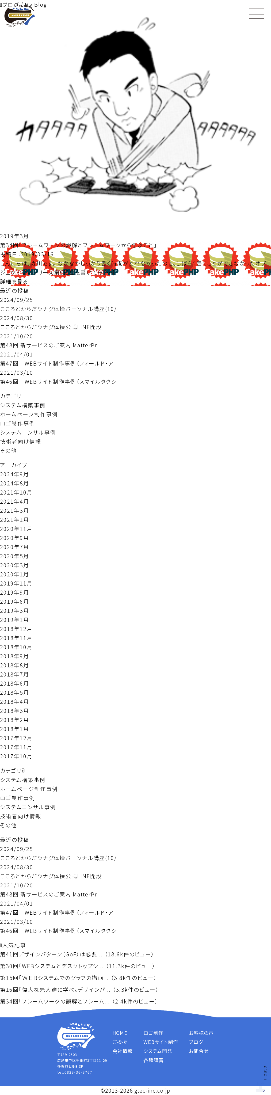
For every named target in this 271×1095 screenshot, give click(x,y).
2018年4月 (14, 701)
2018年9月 (14, 656)
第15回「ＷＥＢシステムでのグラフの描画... (54, 978)
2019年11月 (16, 583)
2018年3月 (14, 710)
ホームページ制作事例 (29, 414)
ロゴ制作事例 (17, 423)
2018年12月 (16, 629)
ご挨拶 (119, 1041)
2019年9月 (14, 592)
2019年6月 (14, 601)
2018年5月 (14, 692)
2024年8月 (14, 483)
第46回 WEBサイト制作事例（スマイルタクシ (58, 381)
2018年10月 (16, 647)
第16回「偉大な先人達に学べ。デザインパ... (55, 989)
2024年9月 (14, 474)
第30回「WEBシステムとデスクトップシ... (52, 966)
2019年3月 (14, 610)
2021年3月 (14, 510)
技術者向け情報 (20, 441)
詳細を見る (14, 281)
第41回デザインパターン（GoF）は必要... (51, 954)
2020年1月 (14, 574)
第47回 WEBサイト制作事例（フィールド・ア (57, 363)
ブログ (196, 1041)
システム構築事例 (22, 405)
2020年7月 (14, 547)
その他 (8, 450)
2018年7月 (14, 674)
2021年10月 (16, 492)
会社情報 (122, 1050)
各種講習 (153, 1059)
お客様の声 (201, 1032)
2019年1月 (14, 619)
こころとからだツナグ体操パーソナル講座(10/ (58, 309)
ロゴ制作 (153, 1032)
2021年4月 (14, 501)
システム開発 (157, 1050)
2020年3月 (14, 565)
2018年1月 (14, 729)
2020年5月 (14, 556)
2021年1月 (14, 519)
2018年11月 (16, 638)
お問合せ (199, 1050)
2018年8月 (14, 665)
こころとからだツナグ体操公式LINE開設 (51, 327)
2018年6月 (14, 683)
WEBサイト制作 (160, 1041)
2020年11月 (16, 529)
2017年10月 (16, 756)
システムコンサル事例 (28, 432)
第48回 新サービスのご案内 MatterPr (48, 345)
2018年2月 (14, 720)
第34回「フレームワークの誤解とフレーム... (55, 1001)
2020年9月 (14, 538)
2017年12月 (16, 738)
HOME (119, 1032)
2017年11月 (16, 747)
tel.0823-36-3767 (74, 1072)
